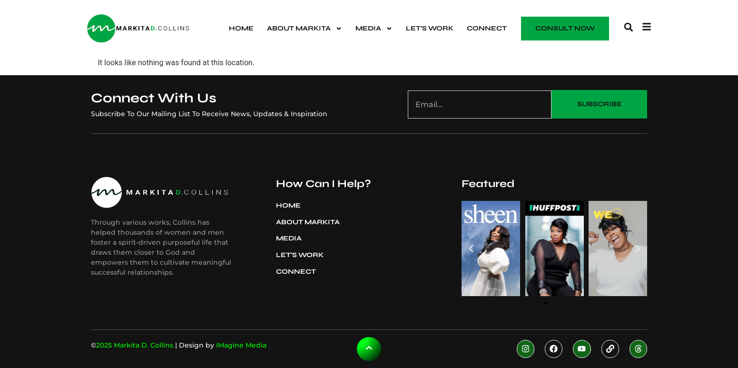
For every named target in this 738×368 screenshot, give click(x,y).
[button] (628, 27)
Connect (487, 28)
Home (241, 28)
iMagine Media (241, 345)
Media (374, 28)
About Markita (304, 28)
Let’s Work (429, 28)
